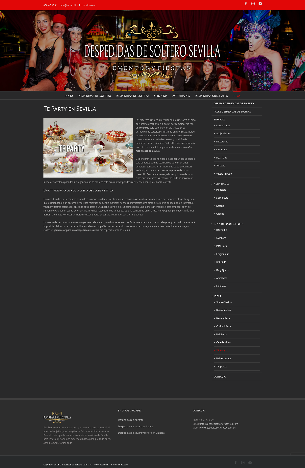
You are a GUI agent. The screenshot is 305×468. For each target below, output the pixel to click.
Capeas (220, 213)
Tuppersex (222, 366)
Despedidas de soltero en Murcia (135, 426)
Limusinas (221, 149)
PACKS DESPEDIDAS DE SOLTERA (232, 111)
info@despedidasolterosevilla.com (78, 5)
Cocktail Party (223, 326)
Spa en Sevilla (224, 302)
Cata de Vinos (223, 342)
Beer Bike (221, 230)
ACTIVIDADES (221, 183)
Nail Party (221, 334)
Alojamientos (223, 133)
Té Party (220, 350)
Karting (220, 206)
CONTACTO (220, 376)
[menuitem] (71, 95)
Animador (221, 278)
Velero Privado (224, 173)
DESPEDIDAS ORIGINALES (228, 224)
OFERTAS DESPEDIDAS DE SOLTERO (234, 103)
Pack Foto (221, 246)
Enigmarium (222, 254)
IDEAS (217, 296)
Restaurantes (223, 125)
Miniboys (221, 286)
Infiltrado (221, 262)
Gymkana (221, 238)
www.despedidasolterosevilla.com (217, 427)
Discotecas (222, 141)
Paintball (221, 189)
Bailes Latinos (223, 358)
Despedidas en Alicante (130, 420)
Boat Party (221, 157)
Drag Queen (222, 270)
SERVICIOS (220, 119)
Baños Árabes (223, 310)
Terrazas (220, 165)
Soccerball (222, 197)
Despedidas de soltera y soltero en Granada (141, 432)
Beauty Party (223, 318)
